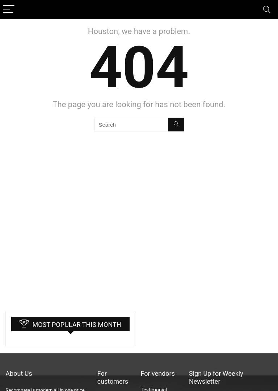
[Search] (266, 9)
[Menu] (8, 9)
